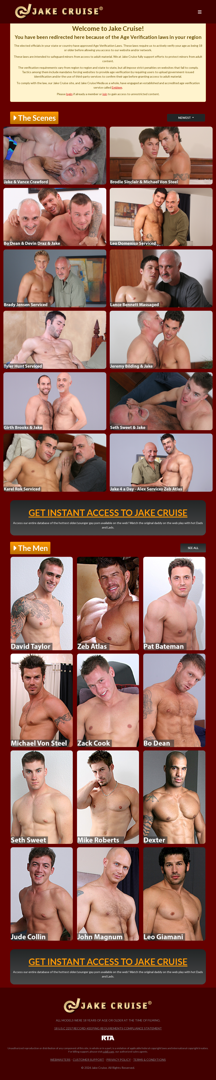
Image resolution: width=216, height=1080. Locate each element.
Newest (185, 117)
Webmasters (60, 1059)
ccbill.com (108, 1051)
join (105, 94)
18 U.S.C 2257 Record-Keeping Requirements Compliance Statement (108, 1028)
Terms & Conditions (149, 1059)
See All (193, 548)
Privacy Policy (118, 1059)
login (69, 94)
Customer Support (88, 1059)
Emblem (117, 87)
